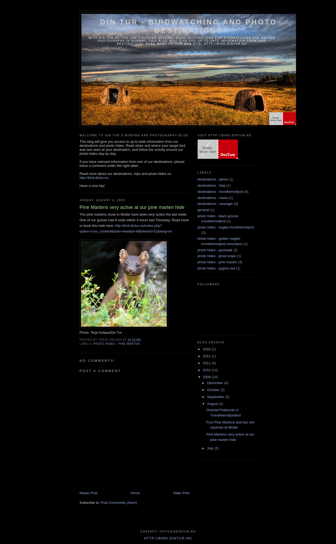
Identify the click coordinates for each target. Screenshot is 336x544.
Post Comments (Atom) (119, 503)
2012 (207, 356)
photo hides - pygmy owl (216, 268)
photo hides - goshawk (215, 250)
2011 (207, 363)
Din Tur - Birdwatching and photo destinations (188, 26)
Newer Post (89, 493)
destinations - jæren (213, 179)
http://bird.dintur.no (94, 178)
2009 (207, 377)
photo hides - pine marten (117, 343)
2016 (207, 349)
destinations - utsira (213, 198)
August (213, 404)
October (213, 390)
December (215, 383)
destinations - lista (212, 185)
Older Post (181, 493)
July (210, 448)
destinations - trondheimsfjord (220, 192)
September (216, 397)
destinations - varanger (215, 204)
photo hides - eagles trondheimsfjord (226, 227)
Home (135, 493)
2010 (207, 370)
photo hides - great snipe (217, 256)
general (203, 210)
